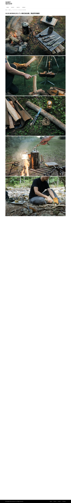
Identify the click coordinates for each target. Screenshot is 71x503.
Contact (18, 7)
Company (23, 7)
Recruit (12, 7)
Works (8, 7)
